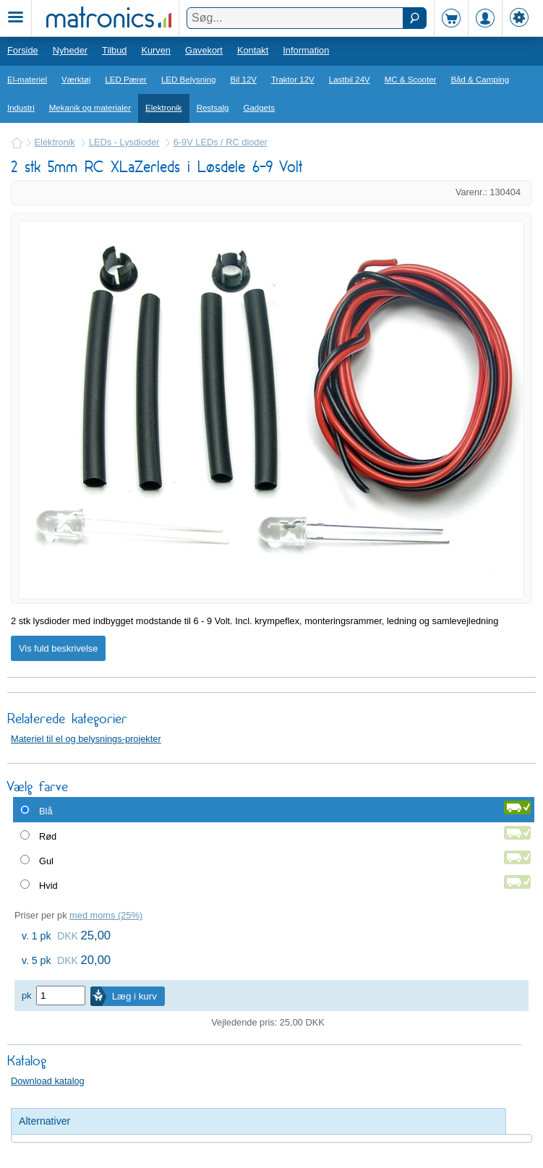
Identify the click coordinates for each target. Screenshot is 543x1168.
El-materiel (27, 79)
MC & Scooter (411, 79)
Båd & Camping (479, 79)
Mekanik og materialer (90, 107)
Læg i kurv (134, 996)
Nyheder (70, 50)
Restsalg (213, 107)
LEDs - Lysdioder (124, 142)
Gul (46, 861)
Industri (21, 107)
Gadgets (259, 107)
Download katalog (48, 1080)
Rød (47, 836)
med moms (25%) (105, 915)
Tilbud (114, 50)
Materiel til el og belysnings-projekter (86, 738)
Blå (46, 811)
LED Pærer (126, 79)
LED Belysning (188, 79)
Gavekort (204, 50)
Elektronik (163, 107)
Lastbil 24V (349, 79)
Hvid (48, 885)
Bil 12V (244, 79)
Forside (22, 50)
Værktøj (75, 79)
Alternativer (44, 1121)
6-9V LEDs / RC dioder (221, 142)
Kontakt (252, 50)
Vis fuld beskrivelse (58, 648)
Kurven (156, 50)
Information (306, 50)
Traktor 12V (293, 79)
